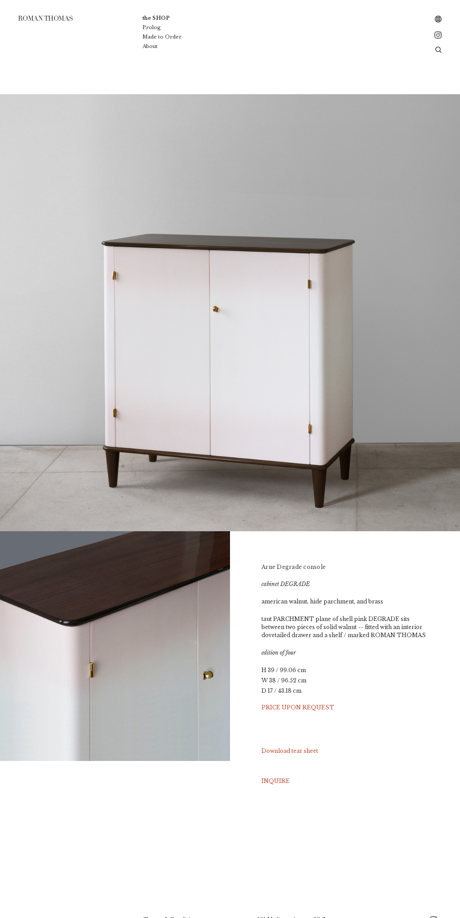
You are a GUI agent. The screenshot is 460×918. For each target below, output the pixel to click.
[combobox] (438, 19)
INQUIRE (275, 781)
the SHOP (156, 18)
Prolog (151, 27)
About (150, 46)
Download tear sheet (289, 751)
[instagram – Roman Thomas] (438, 35)
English (438, 19)
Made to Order (161, 37)
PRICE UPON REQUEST (297, 707)
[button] (438, 49)
